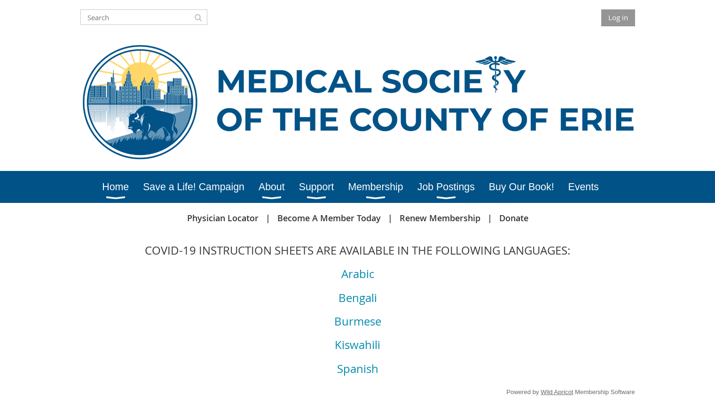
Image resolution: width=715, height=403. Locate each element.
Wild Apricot (557, 391)
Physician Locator (223, 218)
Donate (513, 218)
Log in (618, 17)
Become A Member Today (329, 218)
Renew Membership (440, 218)
